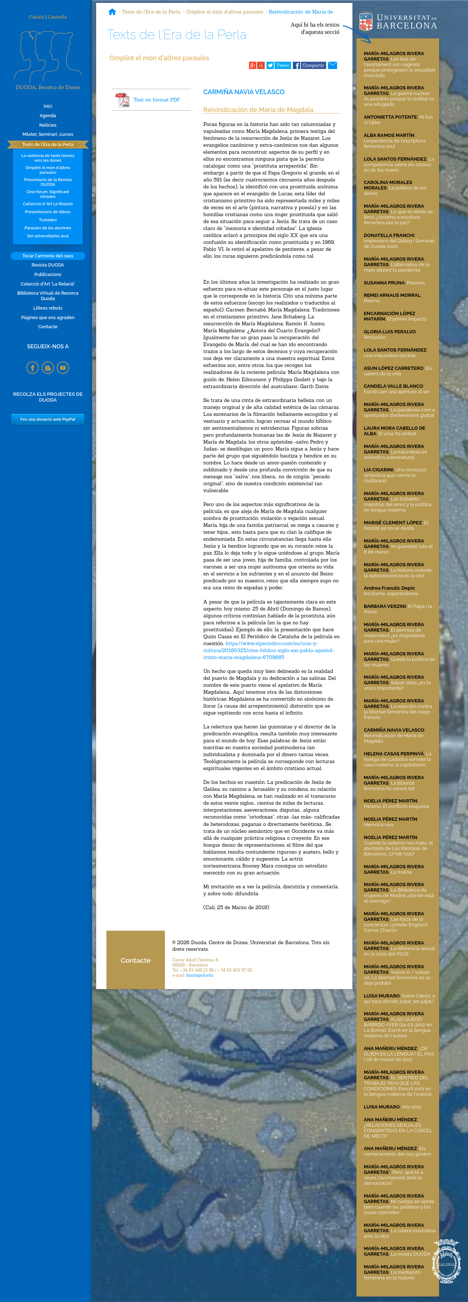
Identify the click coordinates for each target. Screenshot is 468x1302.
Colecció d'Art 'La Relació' (48, 284)
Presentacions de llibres (48, 212)
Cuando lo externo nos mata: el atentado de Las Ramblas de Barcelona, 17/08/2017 (398, 848)
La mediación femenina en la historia (392, 1275)
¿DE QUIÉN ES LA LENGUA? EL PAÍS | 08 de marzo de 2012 (399, 1054)
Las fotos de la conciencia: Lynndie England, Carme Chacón (396, 924)
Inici (48, 106)
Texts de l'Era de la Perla (47, 144)
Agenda (47, 115)
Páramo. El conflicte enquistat (397, 806)
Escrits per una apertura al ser (397, 391)
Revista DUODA (47, 265)
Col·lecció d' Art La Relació (48, 204)
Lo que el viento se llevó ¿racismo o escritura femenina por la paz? (398, 217)
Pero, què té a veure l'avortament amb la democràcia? (393, 1177)
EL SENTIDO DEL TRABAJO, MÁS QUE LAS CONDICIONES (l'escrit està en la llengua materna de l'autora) (397, 1086)
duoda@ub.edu (200, 975)
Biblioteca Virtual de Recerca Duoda (47, 295)
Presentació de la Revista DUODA (48, 182)
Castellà (57, 17)
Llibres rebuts (48, 308)
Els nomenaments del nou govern (397, 1151)
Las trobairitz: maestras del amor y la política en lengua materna (397, 504)
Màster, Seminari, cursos (47, 134)
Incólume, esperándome (391, 593)
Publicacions (47, 274)
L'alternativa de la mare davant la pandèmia (397, 267)
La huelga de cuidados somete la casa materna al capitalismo (397, 759)
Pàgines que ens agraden (48, 317)
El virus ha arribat (397, 433)
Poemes (416, 283)
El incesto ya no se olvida (396, 525)
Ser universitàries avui (47, 236)
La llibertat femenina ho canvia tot (389, 785)
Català (36, 17)
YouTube (63, 367)
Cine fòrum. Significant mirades (47, 194)
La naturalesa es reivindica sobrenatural (395, 454)
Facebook (32, 367)
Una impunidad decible (390, 355)
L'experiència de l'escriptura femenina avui (394, 143)
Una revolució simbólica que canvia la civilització (395, 475)
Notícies (47, 125)
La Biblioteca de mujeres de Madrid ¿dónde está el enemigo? (399, 895)
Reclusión (375, 337)
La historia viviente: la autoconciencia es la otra (398, 572)
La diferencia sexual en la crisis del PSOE (399, 951)
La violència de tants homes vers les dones (47, 158)
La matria (401, 872)
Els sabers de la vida (398, 370)
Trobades (48, 220)
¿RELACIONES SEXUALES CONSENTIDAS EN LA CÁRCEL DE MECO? (398, 1130)
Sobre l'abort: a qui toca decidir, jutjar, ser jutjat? (399, 998)
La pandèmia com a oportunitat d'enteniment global (399, 412)
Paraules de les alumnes (47, 228)
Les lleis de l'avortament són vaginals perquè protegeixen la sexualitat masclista (399, 67)
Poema (372, 300)
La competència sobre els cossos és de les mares (399, 164)
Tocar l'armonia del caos (47, 256)
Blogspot (48, 367)
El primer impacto (406, 319)
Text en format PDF (156, 99)
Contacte (47, 326)
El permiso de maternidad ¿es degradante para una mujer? (394, 635)
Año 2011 (412, 1107)
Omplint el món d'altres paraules (48, 170)
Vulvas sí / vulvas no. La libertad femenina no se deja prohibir (397, 977)
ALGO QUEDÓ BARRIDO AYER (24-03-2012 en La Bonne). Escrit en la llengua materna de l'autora (398, 1027)
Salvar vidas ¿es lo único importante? (397, 685)
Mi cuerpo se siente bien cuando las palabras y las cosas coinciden (399, 1207)
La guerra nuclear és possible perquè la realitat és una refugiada (399, 99)
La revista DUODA (411, 1254)
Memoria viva (378, 824)
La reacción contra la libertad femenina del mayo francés (398, 712)
